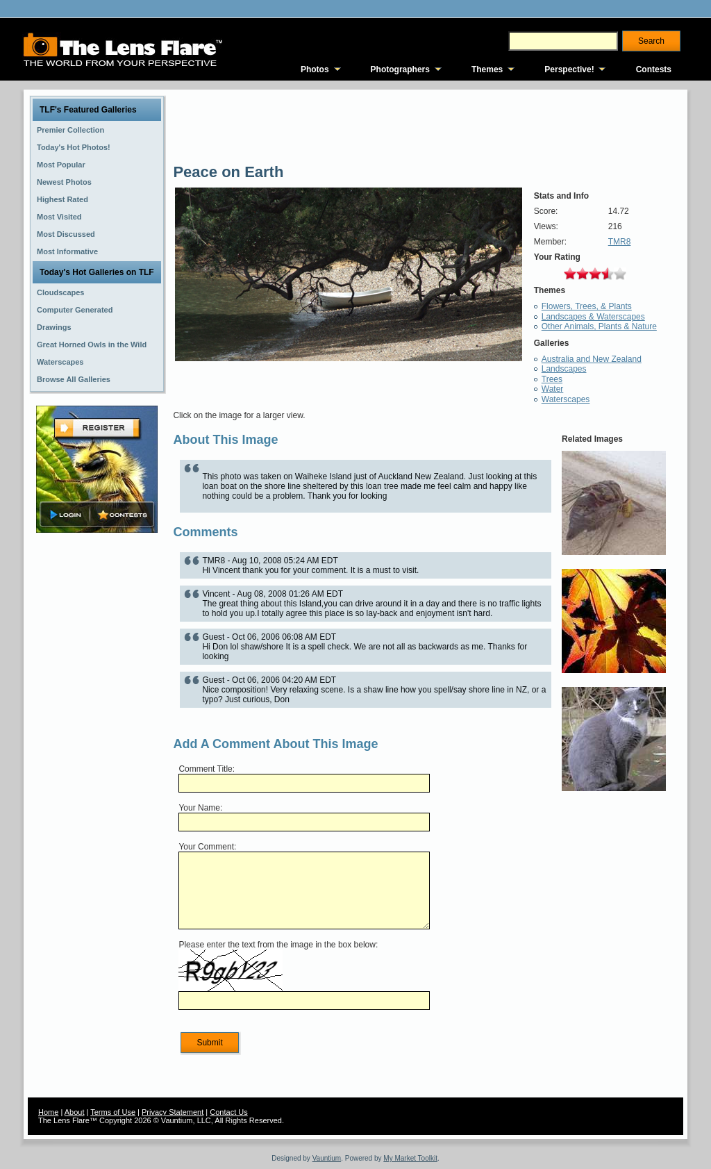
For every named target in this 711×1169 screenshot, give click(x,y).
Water (553, 389)
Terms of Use (112, 1112)
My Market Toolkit (410, 1158)
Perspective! (569, 69)
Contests (653, 69)
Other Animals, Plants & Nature (599, 326)
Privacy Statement (172, 1112)
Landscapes (564, 369)
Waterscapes (566, 399)
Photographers (400, 69)
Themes (487, 69)
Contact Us (228, 1112)
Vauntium (327, 1158)
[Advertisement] (97, 755)
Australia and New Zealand (592, 359)
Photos (315, 69)
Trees (552, 379)
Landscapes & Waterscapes (593, 317)
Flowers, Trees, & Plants (587, 306)
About (75, 1112)
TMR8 (619, 242)
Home (48, 1112)
